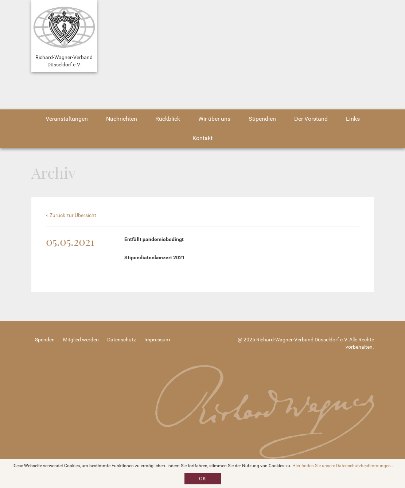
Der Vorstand (311, 118)
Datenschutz (121, 339)
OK (202, 478)
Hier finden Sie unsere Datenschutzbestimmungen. (342, 465)
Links (353, 118)
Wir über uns (214, 118)
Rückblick (167, 118)
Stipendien (262, 118)
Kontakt (202, 138)
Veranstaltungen (67, 118)
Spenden (45, 339)
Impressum (157, 339)
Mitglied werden (81, 339)
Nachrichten (121, 118)
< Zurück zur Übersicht (71, 215)
